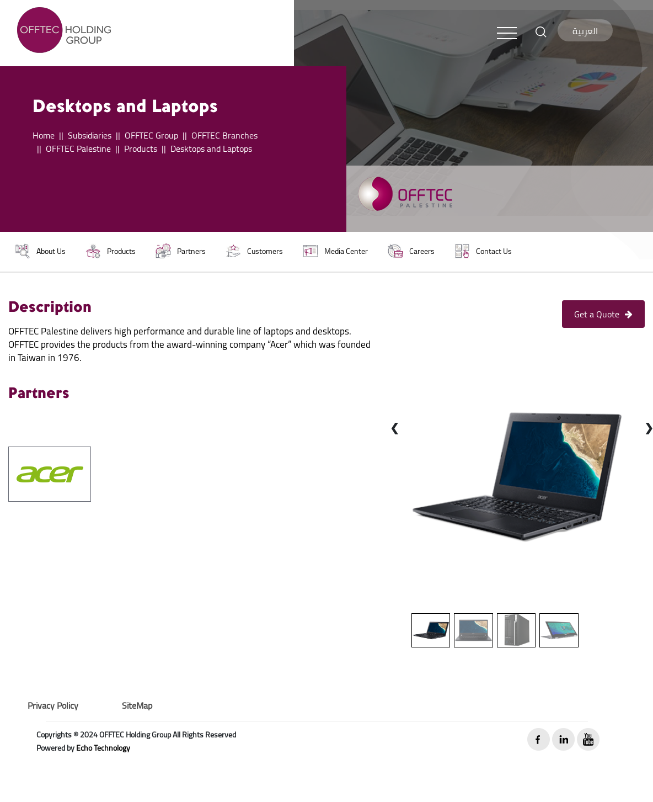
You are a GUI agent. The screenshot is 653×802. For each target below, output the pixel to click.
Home (44, 135)
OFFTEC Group (151, 135)
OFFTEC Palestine (78, 148)
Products (140, 148)
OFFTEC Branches (224, 135)
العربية (585, 31)
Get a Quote (603, 314)
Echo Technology (103, 748)
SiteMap (137, 705)
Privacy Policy (53, 705)
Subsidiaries (89, 135)
